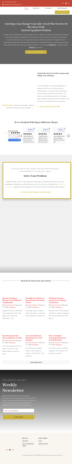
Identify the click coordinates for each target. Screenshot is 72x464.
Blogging (12, 307)
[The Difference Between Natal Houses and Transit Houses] (36, 289)
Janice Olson (46, 129)
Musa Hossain (7, 105)
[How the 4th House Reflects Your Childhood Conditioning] (12, 289)
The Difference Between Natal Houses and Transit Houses (35, 300)
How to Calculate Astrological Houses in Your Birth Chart (57, 338)
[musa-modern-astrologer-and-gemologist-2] (10, 438)
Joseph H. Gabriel (32, 129)
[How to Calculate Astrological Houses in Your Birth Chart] (59, 327)
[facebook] (63, 3)
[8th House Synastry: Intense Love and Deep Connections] (59, 289)
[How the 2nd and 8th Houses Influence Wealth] (12, 327)
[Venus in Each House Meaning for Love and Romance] (36, 327)
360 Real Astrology (13, 131)
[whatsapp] (69, 3)
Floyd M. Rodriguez (63, 129)
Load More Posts (36, 362)
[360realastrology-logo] (7, 8)
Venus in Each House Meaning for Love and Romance (34, 338)
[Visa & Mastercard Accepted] (64, 438)
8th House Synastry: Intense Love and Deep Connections (57, 300)
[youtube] (66, 3)
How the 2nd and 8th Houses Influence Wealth (12, 337)
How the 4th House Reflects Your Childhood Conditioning (11, 300)
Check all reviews (14, 140)
